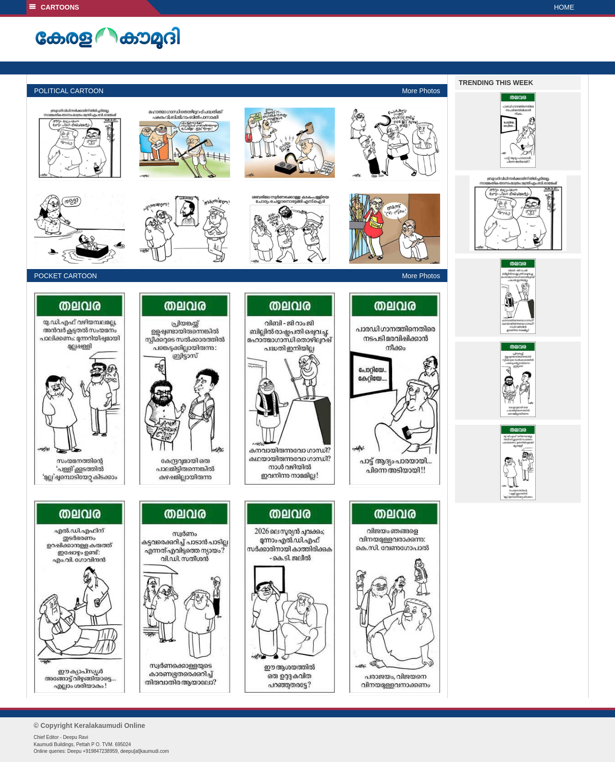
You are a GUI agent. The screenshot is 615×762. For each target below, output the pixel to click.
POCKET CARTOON (65, 276)
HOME (564, 7)
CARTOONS (54, 7)
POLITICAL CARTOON (68, 91)
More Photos (421, 91)
